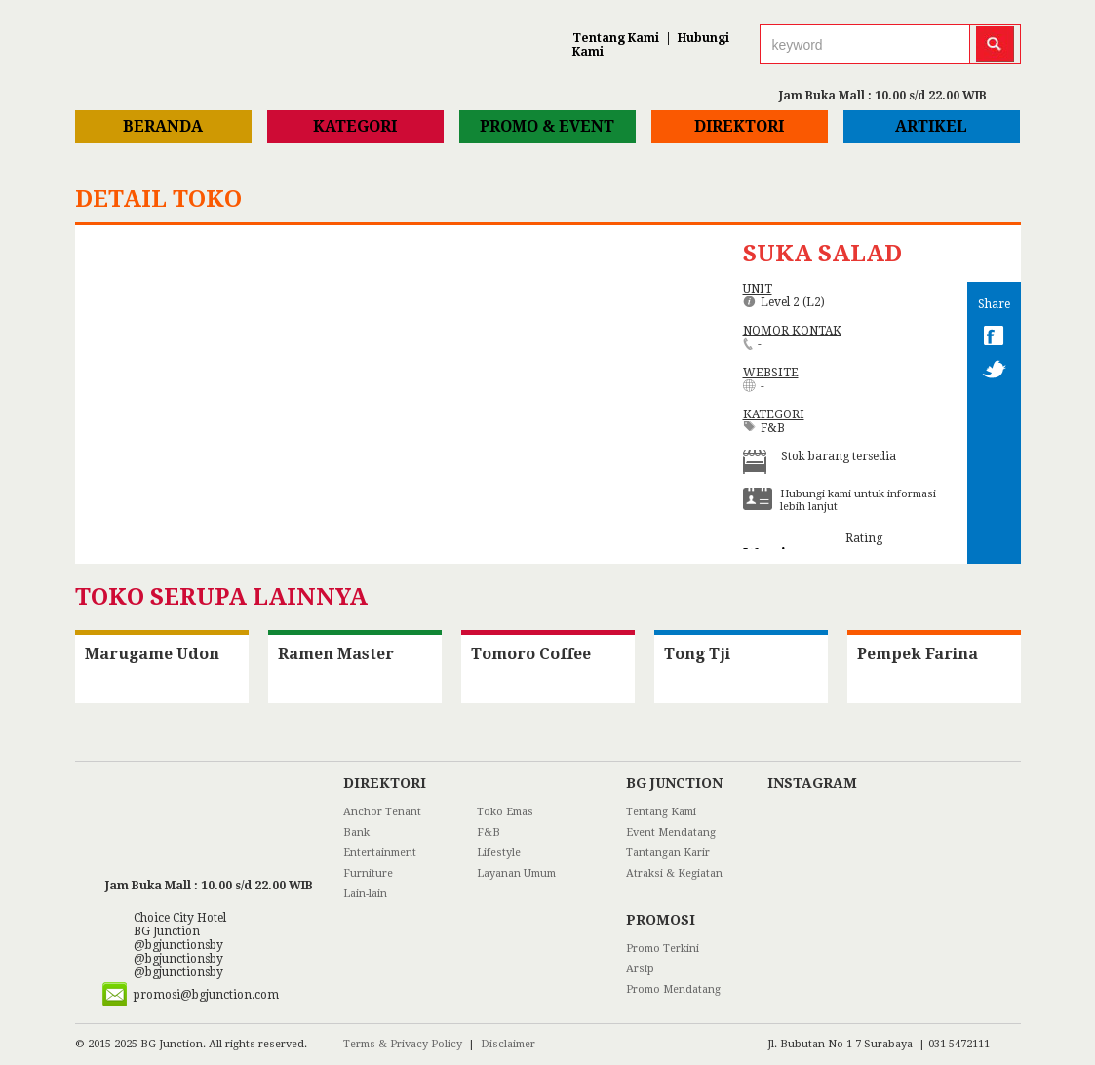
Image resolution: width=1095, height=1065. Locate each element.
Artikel (931, 126)
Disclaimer (508, 1044)
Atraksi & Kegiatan (674, 873)
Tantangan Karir (668, 853)
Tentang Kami (615, 38)
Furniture (368, 873)
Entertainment (379, 853)
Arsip (640, 969)
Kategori (355, 126)
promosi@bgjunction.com (206, 995)
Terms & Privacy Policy (402, 1044)
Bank (356, 832)
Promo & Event (547, 126)
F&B (488, 832)
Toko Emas (505, 812)
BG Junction (167, 931)
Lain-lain (365, 894)
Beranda (163, 126)
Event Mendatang (671, 832)
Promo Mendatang (673, 989)
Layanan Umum (516, 873)
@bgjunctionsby (178, 945)
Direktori (739, 126)
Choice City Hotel (180, 918)
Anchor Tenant (382, 812)
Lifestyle (499, 853)
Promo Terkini (662, 948)
